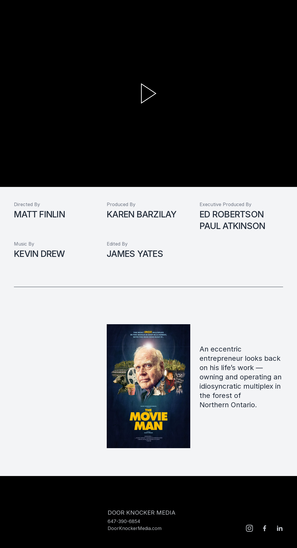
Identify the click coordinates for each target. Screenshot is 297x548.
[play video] (148, 93)
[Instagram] (249, 528)
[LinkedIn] (279, 528)
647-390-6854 (124, 521)
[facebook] (264, 528)
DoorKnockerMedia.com (135, 528)
